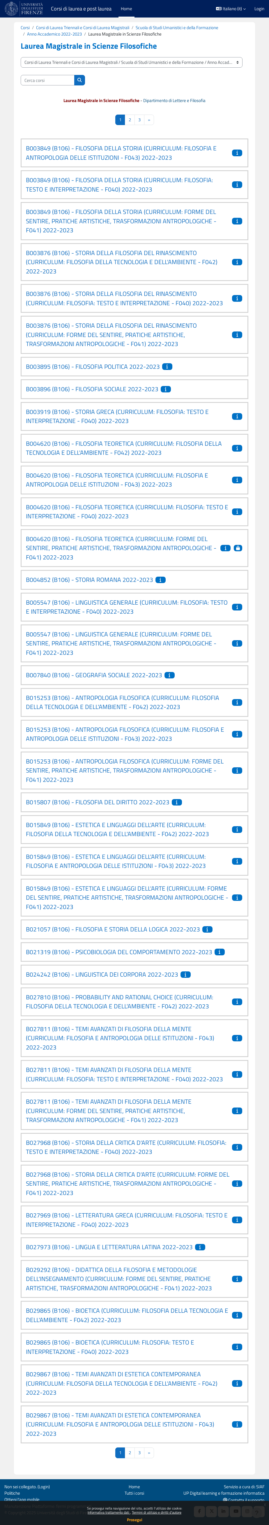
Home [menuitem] (126, 8)
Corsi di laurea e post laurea (81, 9)
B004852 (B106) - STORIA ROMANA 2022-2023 (89, 579)
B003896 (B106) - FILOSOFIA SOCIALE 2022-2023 (92, 389)
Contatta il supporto (243, 1500)
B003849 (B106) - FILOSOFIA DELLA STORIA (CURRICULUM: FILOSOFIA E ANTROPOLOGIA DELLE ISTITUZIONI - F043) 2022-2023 (121, 152)
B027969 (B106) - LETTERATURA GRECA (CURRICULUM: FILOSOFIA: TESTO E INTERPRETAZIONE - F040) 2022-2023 (127, 1219)
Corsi (25, 27)
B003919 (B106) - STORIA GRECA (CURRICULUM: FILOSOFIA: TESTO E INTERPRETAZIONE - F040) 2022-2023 (117, 416)
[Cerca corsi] (48, 80)
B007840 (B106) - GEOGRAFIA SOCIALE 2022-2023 (94, 675)
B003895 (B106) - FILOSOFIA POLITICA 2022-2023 (93, 366)
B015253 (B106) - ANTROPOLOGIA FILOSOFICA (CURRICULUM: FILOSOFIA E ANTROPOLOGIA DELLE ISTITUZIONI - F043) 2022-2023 (125, 734)
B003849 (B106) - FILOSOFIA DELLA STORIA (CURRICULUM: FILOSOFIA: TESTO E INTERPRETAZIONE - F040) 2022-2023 (119, 184)
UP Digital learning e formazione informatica (224, 1493)
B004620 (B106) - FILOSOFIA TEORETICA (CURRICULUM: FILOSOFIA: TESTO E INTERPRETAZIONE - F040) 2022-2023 (127, 511)
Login (259, 9)
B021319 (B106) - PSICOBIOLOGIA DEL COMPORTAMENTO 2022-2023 (119, 952)
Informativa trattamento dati (109, 1512)
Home (134, 1486)
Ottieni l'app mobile (22, 1499)
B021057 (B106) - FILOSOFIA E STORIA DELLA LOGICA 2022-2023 (113, 929)
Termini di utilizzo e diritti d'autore (156, 1512)
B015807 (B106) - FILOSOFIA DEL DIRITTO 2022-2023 (97, 802)
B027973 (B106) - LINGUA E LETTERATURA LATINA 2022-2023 (109, 1247)
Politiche (12, 1493)
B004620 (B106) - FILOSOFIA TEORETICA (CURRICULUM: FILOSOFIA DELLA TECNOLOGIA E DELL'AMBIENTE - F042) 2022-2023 (124, 448)
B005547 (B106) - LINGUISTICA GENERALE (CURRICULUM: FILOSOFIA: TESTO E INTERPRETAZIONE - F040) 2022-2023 (127, 607)
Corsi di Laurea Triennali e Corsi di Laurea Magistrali (82, 27)
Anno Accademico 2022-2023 (54, 34)
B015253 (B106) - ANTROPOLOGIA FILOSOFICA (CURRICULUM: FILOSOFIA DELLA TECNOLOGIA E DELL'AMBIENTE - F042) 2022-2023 (122, 702)
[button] (230, 8)
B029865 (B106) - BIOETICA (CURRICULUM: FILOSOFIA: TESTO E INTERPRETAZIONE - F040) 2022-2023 (110, 1347)
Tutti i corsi (134, 1493)
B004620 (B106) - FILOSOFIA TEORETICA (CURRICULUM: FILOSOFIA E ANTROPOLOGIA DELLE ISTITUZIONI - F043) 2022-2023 (117, 480)
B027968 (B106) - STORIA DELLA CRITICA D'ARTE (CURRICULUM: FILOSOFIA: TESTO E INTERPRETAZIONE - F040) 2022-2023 (126, 1147)
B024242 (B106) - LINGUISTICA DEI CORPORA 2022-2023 (102, 974)
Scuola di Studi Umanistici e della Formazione (177, 27)
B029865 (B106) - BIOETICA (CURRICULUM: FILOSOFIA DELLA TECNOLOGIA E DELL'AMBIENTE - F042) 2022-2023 (127, 1315)
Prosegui (134, 1520)
